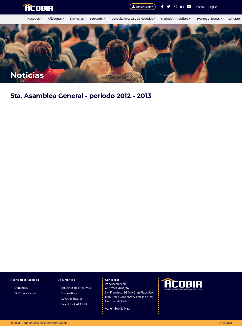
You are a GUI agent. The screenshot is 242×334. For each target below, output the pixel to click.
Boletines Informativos (76, 287)
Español (200, 7)
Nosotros (33, 18)
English (213, 7)
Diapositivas (69, 293)
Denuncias (21, 287)
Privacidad (225, 322)
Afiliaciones (55, 18)
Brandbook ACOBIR (74, 304)
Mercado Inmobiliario (174, 18)
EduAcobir (96, 18)
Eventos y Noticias (208, 18)
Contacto (234, 18)
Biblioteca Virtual (25, 293)
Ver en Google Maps (118, 308)
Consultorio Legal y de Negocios (132, 18)
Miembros (77, 18)
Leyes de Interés (72, 298)
